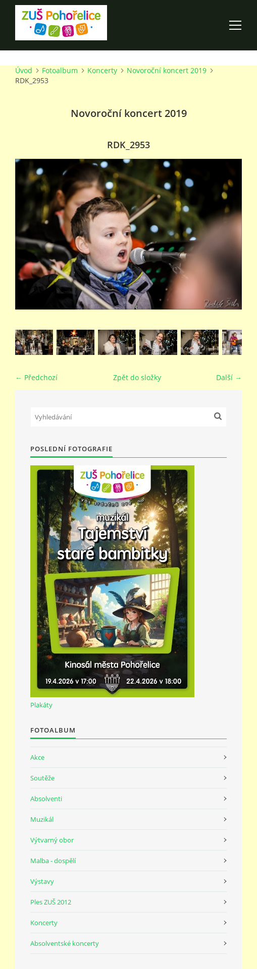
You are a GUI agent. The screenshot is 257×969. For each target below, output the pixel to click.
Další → (229, 377)
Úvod (23, 70)
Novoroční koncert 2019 (167, 70)
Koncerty (102, 70)
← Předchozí (36, 377)
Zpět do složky (137, 377)
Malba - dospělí (53, 860)
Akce (37, 757)
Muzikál (42, 819)
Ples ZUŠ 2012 (50, 901)
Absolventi (46, 798)
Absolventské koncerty (64, 943)
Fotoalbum (60, 70)
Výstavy (42, 881)
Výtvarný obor (52, 839)
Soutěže (42, 777)
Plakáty (41, 704)
